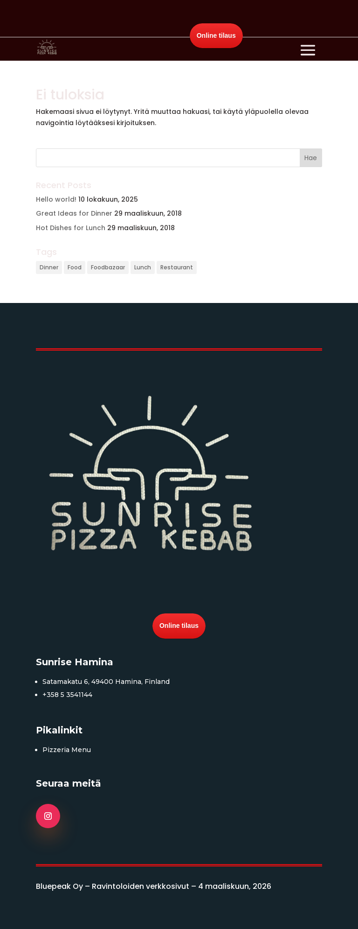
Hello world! (56, 199)
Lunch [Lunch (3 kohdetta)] (142, 267)
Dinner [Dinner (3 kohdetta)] (49, 267)
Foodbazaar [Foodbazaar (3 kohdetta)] (108, 267)
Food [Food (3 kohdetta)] (75, 267)
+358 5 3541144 (67, 694)
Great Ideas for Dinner (74, 213)
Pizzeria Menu (66, 750)
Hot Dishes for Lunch (70, 227)
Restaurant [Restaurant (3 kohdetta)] (176, 267)
